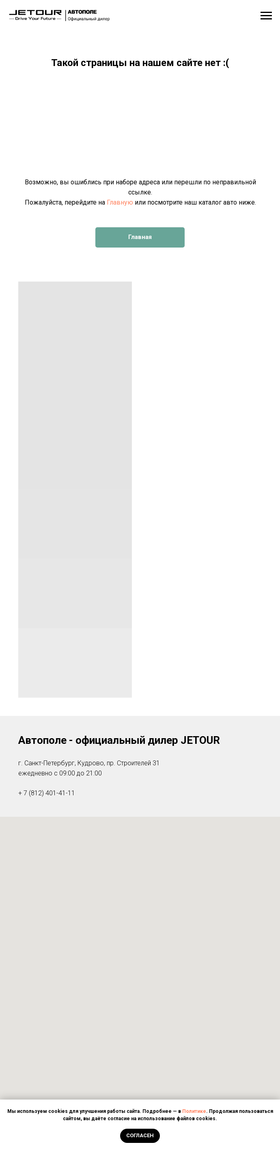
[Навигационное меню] (266, 16)
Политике (194, 1111)
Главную (120, 202)
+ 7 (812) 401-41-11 (46, 793)
